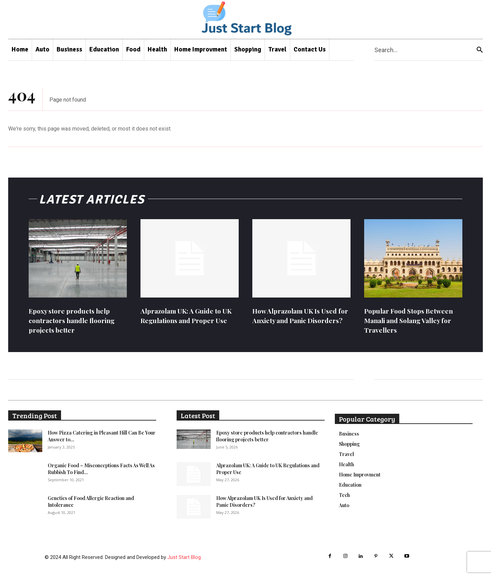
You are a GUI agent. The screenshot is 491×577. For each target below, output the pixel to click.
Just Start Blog (184, 557)
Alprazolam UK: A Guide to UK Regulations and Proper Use (189, 315)
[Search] (480, 50)
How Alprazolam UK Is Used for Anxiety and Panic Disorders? (297, 320)
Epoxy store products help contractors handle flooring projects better (75, 320)
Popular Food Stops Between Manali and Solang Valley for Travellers (412, 320)
